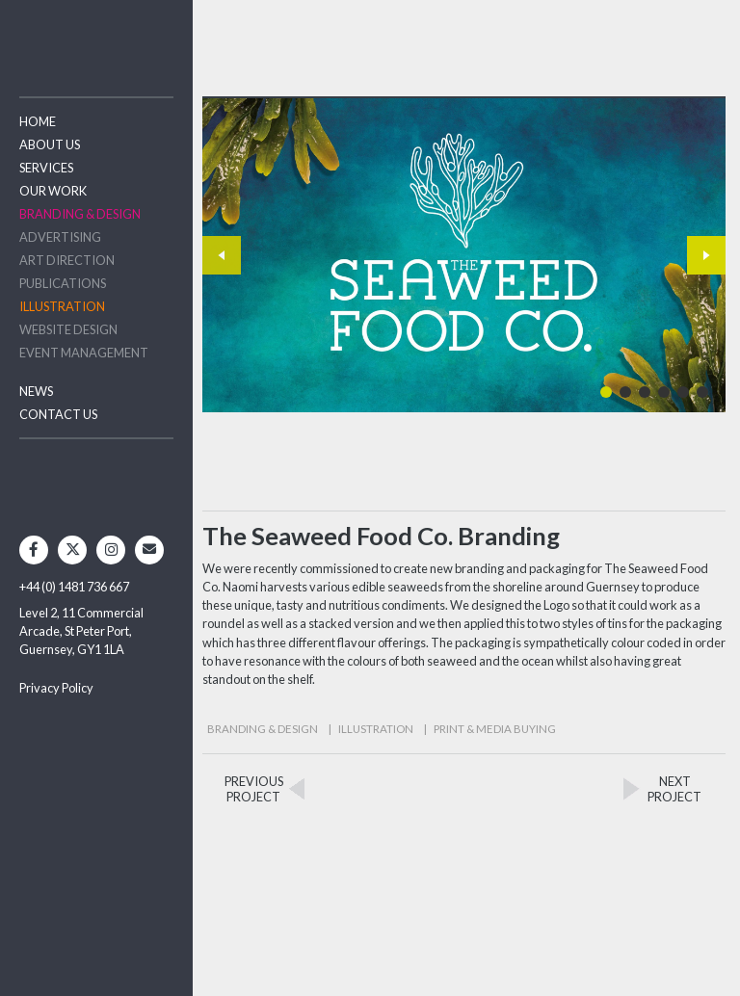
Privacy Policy (56, 687)
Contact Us (58, 414)
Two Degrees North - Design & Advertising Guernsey (96, 38)
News (36, 391)
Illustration (62, 306)
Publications (62, 283)
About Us (49, 144)
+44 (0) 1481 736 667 (74, 586)
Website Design (68, 329)
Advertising (60, 237)
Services (46, 167)
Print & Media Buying (495, 728)
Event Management (83, 352)
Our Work (53, 190)
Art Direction (67, 260)
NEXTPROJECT (674, 788)
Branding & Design (80, 214)
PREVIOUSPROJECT (254, 788)
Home (37, 121)
